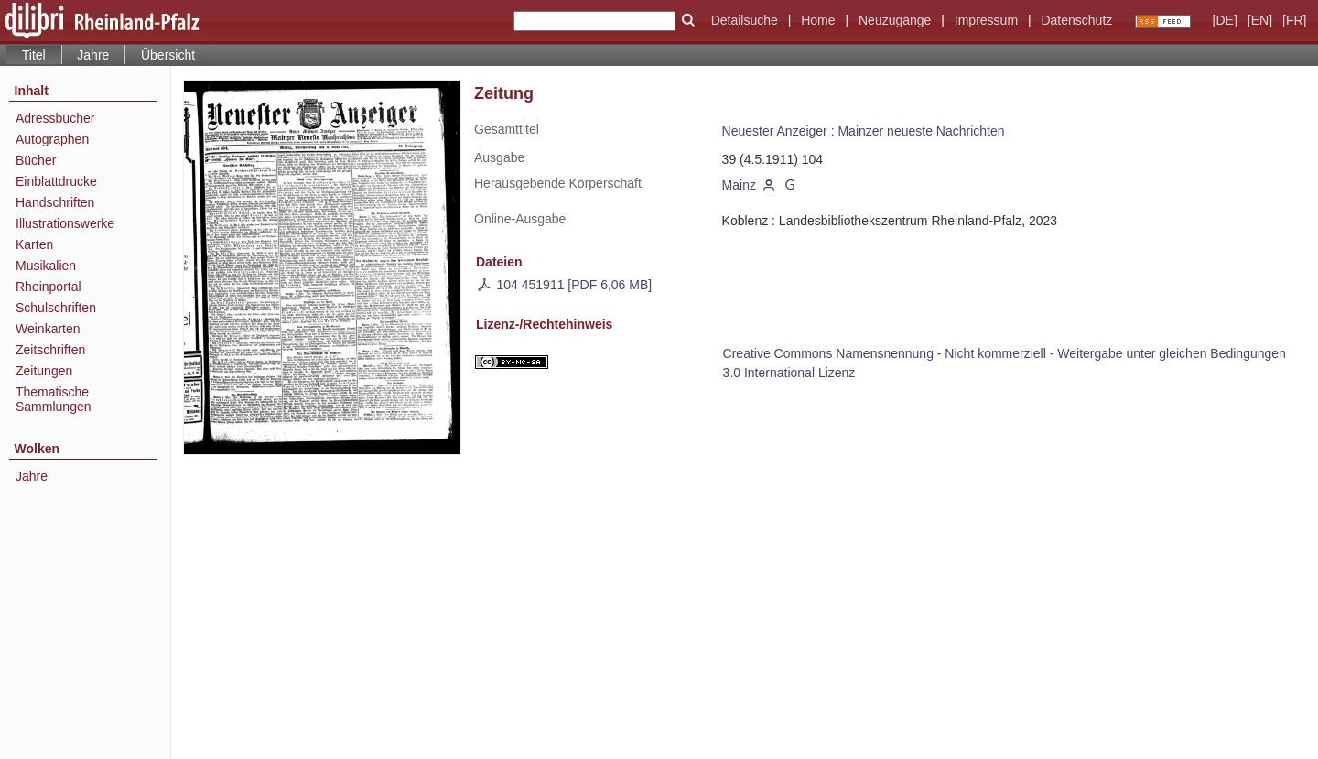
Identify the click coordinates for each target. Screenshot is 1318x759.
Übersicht (168, 55)
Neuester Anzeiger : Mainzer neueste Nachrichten (863, 131)
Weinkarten (48, 328)
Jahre (93, 55)
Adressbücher (55, 118)
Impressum (986, 20)
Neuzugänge (895, 20)
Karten (34, 244)
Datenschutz (1076, 20)
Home (818, 20)
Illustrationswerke (65, 223)
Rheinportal (48, 286)
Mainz (739, 185)
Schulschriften (56, 307)
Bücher (36, 160)
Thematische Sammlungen (54, 399)
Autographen (52, 139)
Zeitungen (44, 370)
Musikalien (46, 265)
